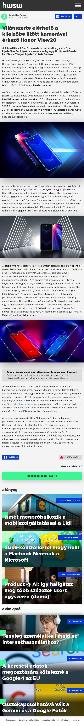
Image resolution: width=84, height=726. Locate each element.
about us (76, 720)
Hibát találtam (69, 457)
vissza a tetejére (70, 466)
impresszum (11, 720)
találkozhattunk (23, 404)
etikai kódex (34, 720)
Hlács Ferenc (20, 15)
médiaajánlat (22, 720)
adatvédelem (66, 720)
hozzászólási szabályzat (49, 720)
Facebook (63, 16)
